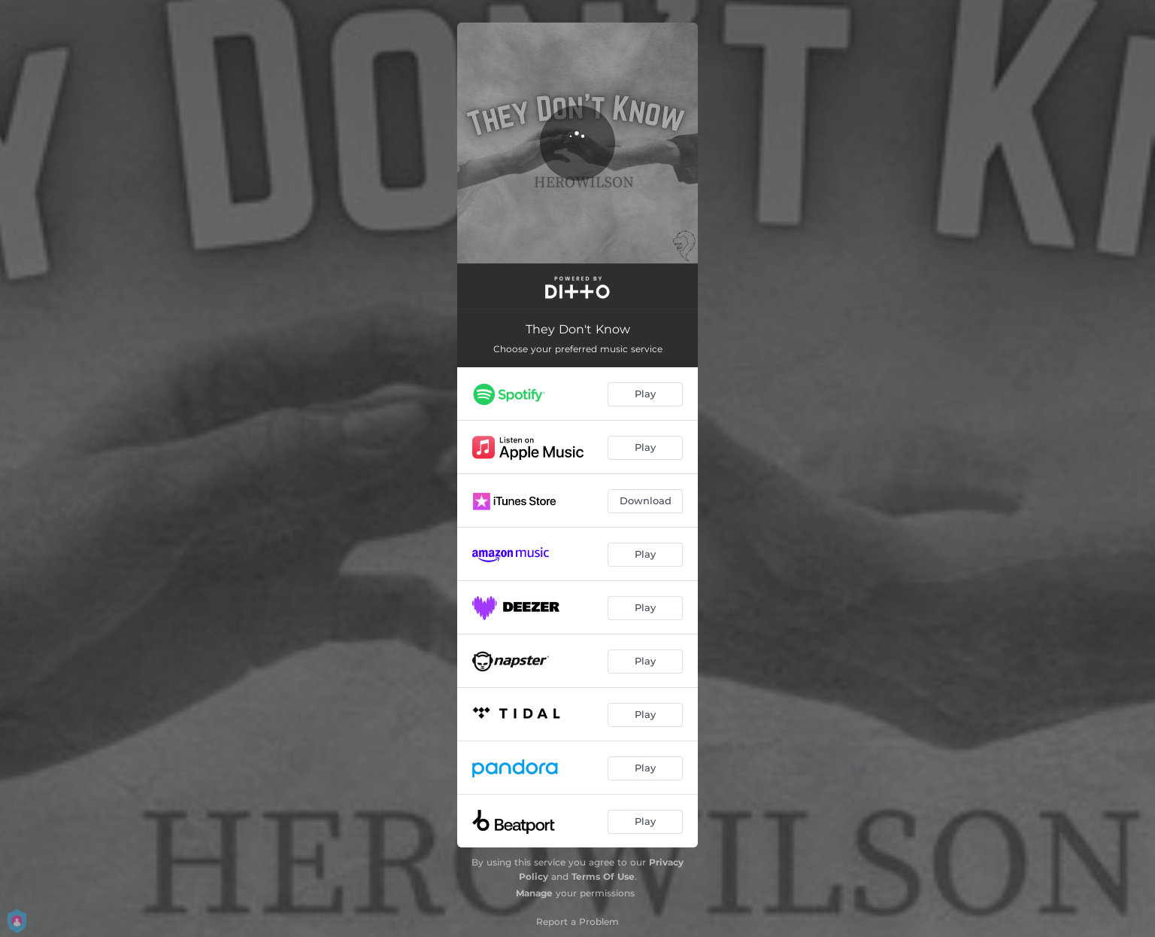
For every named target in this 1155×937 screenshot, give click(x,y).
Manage (534, 893)
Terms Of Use (603, 876)
